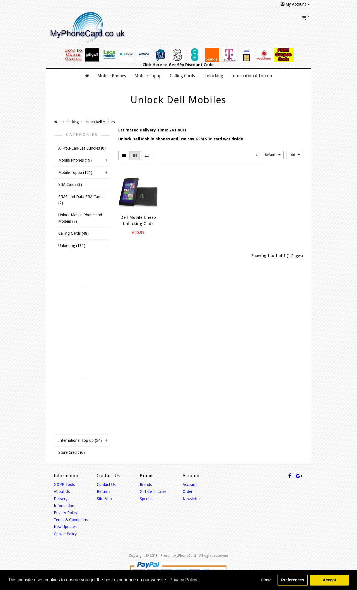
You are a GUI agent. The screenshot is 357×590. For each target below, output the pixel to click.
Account (190, 484)
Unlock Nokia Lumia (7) (79, 286)
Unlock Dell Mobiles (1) (79, 378)
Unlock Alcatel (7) (74, 408)
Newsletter (192, 499)
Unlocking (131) (71, 245)
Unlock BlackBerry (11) (79, 256)
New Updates (65, 526)
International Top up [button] (251, 75)
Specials (146, 499)
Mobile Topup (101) (75, 172)
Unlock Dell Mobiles (100, 122)
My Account (295, 4)
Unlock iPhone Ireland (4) (81, 327)
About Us (62, 491)
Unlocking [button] (213, 75)
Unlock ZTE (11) (73, 418)
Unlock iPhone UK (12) (79, 317)
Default (273, 155)
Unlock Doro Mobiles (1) (80, 429)
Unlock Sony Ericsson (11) (82, 368)
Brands (146, 484)
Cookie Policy (65, 534)
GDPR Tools (64, 484)
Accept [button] (329, 580)
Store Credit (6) (71, 452)
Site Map (104, 499)
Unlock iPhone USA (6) (79, 337)
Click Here (152, 65)
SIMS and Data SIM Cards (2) (80, 200)
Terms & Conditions (71, 519)
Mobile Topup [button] (147, 75)
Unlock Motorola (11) (78, 398)
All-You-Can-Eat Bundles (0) (82, 148)
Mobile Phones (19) (75, 160)
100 (294, 155)
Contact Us (106, 484)
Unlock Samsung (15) (78, 307)
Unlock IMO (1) (73, 276)
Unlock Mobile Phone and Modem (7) (80, 218)
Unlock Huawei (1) (75, 266)
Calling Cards (182, 75)
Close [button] (266, 580)
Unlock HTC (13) (74, 347)
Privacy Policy (65, 512)
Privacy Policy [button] (183, 579)
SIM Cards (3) (70, 184)
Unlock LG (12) (72, 388)
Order (187, 491)
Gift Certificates (153, 491)
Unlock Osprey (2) (75, 296)
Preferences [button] (292, 580)
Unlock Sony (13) (74, 358)
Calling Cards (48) (73, 233)
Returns (103, 491)
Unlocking (71, 122)
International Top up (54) (80, 440)
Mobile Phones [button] (111, 75)
